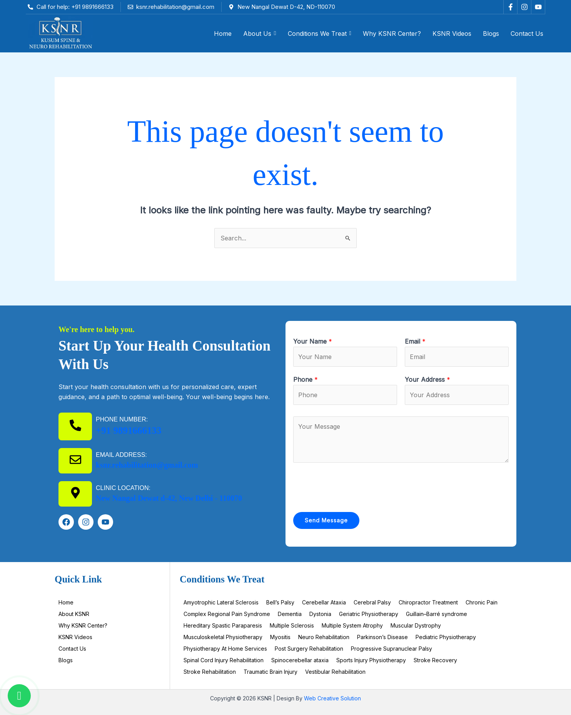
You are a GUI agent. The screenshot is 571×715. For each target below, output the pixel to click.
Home (65, 602)
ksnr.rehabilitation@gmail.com (147, 465)
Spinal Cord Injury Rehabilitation (224, 660)
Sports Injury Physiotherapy (371, 660)
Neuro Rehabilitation (323, 637)
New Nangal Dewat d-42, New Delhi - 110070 (169, 498)
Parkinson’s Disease (382, 637)
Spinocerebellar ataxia (300, 660)
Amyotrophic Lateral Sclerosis (221, 602)
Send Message (326, 520)
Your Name (312, 341)
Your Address (427, 379)
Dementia (290, 614)
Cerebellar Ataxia (324, 602)
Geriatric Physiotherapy (368, 614)
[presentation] (351, 485)
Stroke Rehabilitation (210, 671)
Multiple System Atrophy (352, 625)
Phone (305, 379)
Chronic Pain (482, 602)
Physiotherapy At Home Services (225, 648)
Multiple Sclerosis (292, 625)
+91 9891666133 (129, 430)
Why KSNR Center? (82, 625)
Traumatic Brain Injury (270, 671)
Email (415, 341)
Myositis (280, 637)
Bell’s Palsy (280, 602)
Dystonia (320, 614)
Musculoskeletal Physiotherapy (223, 637)
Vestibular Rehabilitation (335, 671)
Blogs (65, 660)
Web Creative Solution (332, 698)
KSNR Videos (75, 637)
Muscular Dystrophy (416, 625)
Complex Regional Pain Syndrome (227, 614)
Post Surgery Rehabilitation (309, 648)
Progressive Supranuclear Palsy (391, 648)
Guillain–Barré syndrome (436, 614)
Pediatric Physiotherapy (446, 637)
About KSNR (73, 614)
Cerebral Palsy (372, 602)
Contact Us (72, 648)
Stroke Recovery (435, 660)
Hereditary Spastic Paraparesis (223, 625)
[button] (259, 33)
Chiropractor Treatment (428, 602)
